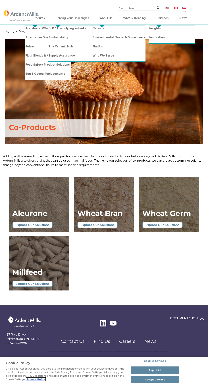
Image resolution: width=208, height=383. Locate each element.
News (183, 18)
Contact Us (73, 341)
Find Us (102, 341)
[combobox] (139, 8)
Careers (127, 341)
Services (163, 18)
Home (9, 31)
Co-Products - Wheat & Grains (94, 31)
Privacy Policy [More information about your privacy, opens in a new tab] (35, 379)
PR (184, 11)
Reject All (155, 370)
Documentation (184, 318)
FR (175, 11)
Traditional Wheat (50, 31)
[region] (104, 370)
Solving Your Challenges (72, 18)
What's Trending (134, 18)
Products (25, 31)
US (167, 11)
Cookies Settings (155, 361)
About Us (106, 18)
